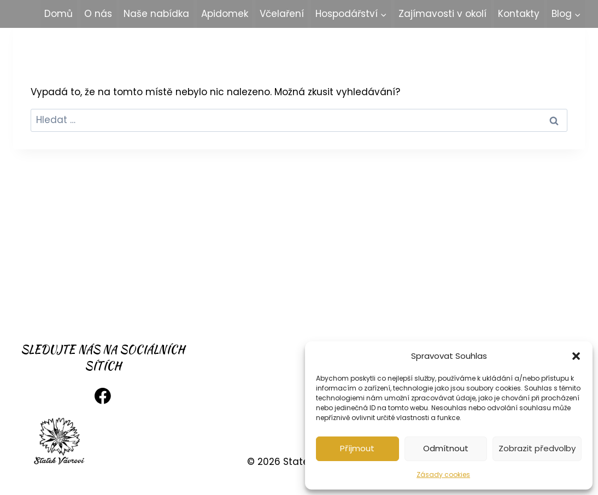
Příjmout (357, 448)
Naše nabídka (156, 13)
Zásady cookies (443, 474)
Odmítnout (445, 448)
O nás (98, 13)
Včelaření (282, 13)
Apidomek (224, 13)
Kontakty (519, 13)
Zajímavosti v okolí (442, 13)
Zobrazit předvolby (537, 448)
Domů (58, 13)
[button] (576, 356)
